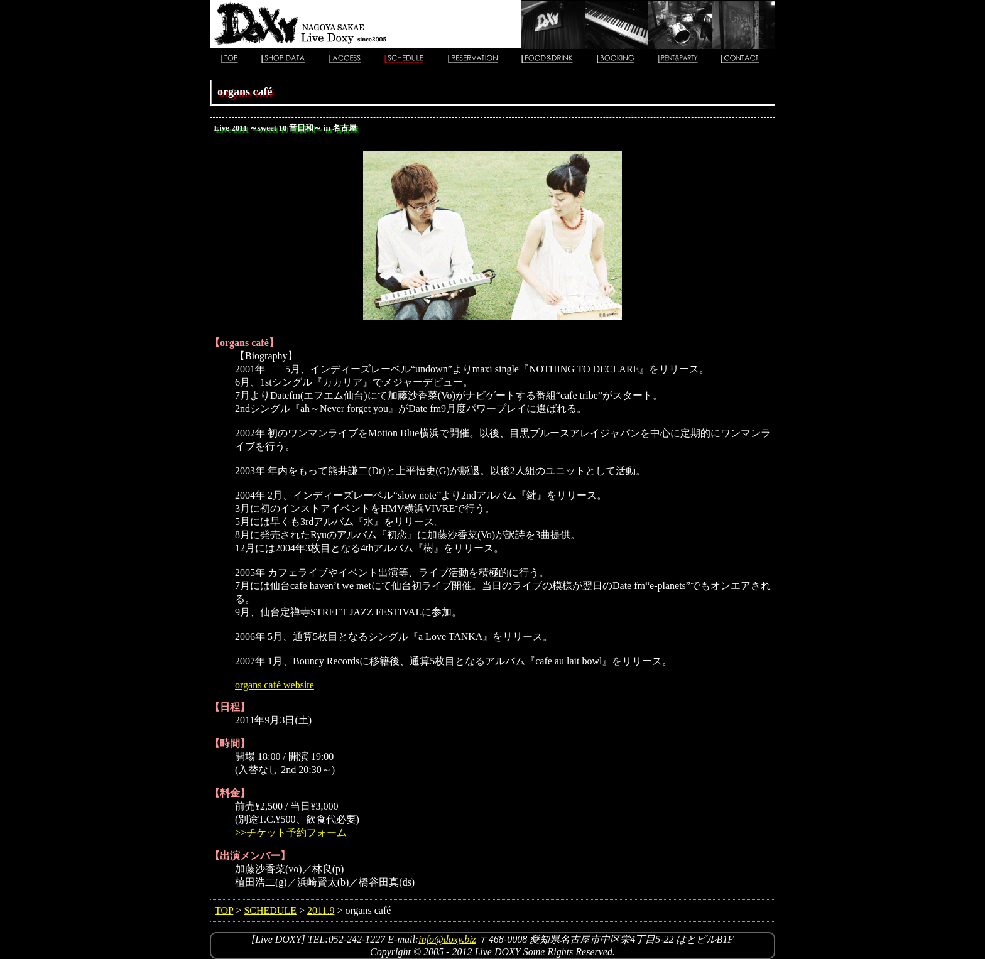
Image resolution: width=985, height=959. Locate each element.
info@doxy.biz (447, 939)
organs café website (274, 685)
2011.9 (320, 910)
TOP (224, 910)
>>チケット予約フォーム (291, 832)
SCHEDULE (270, 910)
